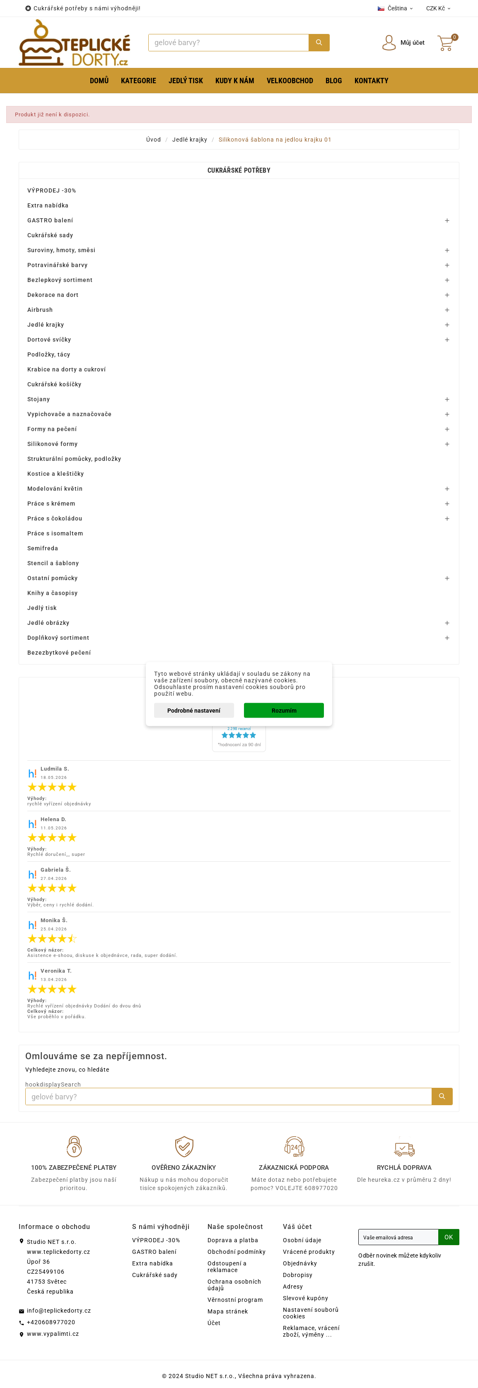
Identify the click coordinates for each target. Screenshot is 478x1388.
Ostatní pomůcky (52, 578)
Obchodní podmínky (237, 1251)
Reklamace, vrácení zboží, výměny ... (311, 1331)
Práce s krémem (51, 503)
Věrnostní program (235, 1299)
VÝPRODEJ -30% (51, 190)
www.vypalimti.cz (53, 1333)
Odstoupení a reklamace (227, 1266)
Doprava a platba (233, 1240)
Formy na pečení (52, 429)
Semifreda (42, 548)
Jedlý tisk (42, 608)
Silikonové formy (52, 444)
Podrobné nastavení (193, 710)
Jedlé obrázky (48, 622)
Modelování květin (55, 488)
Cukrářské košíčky (54, 384)
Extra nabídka (48, 205)
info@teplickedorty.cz (59, 1310)
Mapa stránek (228, 1311)
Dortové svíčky (49, 339)
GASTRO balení (50, 220)
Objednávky (300, 1263)
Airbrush (40, 309)
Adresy (293, 1286)
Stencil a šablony (53, 563)
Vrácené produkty (309, 1251)
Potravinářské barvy (57, 265)
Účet (214, 1323)
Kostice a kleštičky (55, 473)
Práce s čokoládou (54, 518)
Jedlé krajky (45, 324)
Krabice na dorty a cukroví (66, 369)
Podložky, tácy (48, 354)
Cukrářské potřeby (239, 170)
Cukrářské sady (50, 235)
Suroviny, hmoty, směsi (61, 250)
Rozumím (284, 710)
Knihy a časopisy (52, 593)
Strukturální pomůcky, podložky (74, 458)
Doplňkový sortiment (58, 637)
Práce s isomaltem (55, 533)
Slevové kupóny (305, 1298)
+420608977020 (51, 1322)
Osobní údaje (302, 1240)
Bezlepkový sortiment (60, 280)
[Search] (229, 42)
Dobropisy (298, 1275)
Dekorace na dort (53, 295)
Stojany (38, 399)
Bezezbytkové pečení (59, 652)
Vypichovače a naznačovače (69, 414)
